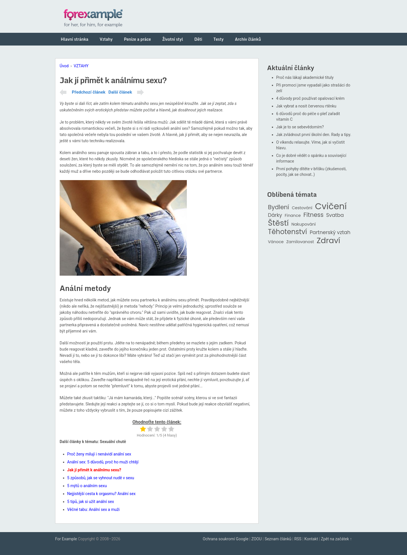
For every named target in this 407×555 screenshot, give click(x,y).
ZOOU (256, 539)
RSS (297, 539)
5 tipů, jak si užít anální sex (90, 501)
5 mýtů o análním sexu (87, 485)
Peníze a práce (137, 39)
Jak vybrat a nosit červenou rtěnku (306, 106)
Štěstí (278, 223)
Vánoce (276, 241)
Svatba (335, 215)
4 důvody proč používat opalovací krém (310, 98)
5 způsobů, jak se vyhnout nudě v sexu (100, 478)
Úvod (64, 66)
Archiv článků (248, 39)
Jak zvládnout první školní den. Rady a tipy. (313, 134)
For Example (66, 539)
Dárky (275, 215)
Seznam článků (278, 539)
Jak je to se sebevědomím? (300, 127)
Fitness (313, 215)
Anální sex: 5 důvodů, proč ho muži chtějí (103, 462)
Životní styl (172, 39)
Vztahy (106, 39)
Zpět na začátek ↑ (336, 539)
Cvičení (331, 206)
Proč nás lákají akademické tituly (305, 77)
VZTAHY (81, 66)
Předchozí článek (88, 92)
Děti (198, 39)
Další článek (120, 92)
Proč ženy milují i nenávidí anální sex (99, 454)
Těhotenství (287, 232)
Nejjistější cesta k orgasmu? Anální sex (101, 493)
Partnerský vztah (330, 233)
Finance (293, 215)
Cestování (302, 208)
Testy (218, 39)
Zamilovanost (300, 241)
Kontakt (311, 539)
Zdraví (328, 240)
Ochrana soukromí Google (225, 539)
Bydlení (278, 207)
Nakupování (303, 224)
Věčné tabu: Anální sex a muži (93, 509)
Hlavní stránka (74, 39)
